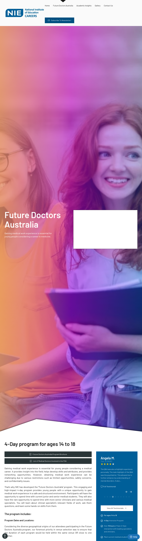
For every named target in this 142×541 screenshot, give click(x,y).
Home (47, 5)
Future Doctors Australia (63, 5)
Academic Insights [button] (83, 5)
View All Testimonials (117, 508)
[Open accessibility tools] (5, 536)
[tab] (104, 496)
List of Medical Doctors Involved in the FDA (48, 461)
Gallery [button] (97, 5)
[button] (126, 491)
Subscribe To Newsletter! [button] (59, 20)
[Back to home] (25, 13)
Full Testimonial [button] (108, 486)
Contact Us (108, 5)
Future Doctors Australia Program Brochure (48, 454)
